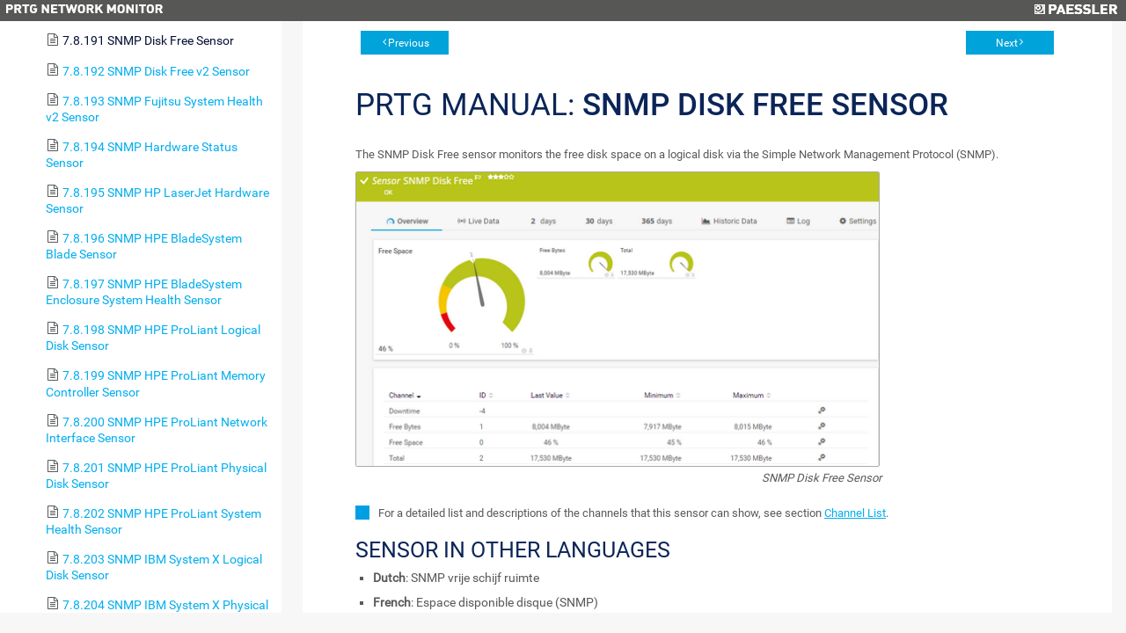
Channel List (855, 513)
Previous (408, 43)
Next (1007, 43)
